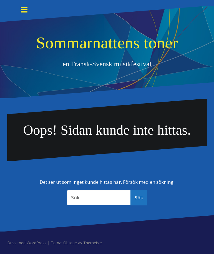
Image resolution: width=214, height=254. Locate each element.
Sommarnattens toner (107, 43)
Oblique (70, 242)
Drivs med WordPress (26, 242)
